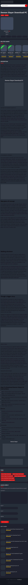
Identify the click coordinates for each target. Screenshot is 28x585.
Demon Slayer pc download (20, 476)
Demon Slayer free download (7, 476)
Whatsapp (24, 36)
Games (5, 10)
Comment (3, 490)
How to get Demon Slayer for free (7, 480)
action (17, 307)
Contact (6, 15)
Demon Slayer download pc (18, 474)
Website (2, 516)
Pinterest (14, 36)
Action (8, 10)
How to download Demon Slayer (7, 478)
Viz (12, 115)
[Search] (14, 5)
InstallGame (19, 579)
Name (2, 505)
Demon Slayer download (6, 474)
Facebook (3, 36)
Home (2, 10)
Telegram (19, 36)
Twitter (8, 36)
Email (2, 511)
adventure (19, 348)
